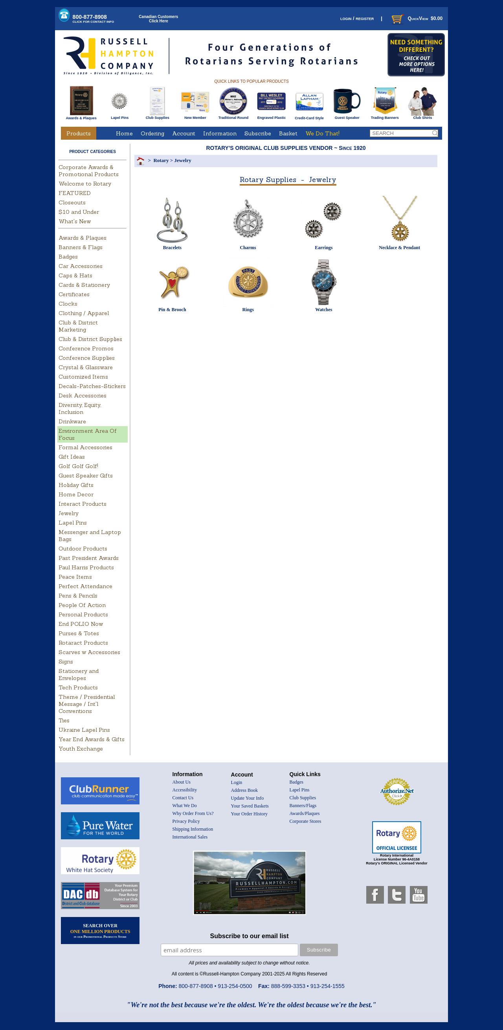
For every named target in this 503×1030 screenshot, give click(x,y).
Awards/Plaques (305, 813)
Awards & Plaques (81, 116)
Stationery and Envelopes (79, 674)
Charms (248, 247)
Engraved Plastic (271, 116)
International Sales (190, 837)
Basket (288, 133)
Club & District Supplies (90, 339)
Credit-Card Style (309, 116)
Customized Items (83, 376)
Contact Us (183, 797)
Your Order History (249, 814)
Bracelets (172, 247)
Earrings (323, 247)
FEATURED (75, 193)
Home (124, 133)
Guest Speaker (347, 116)
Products (78, 133)
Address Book (244, 790)
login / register (357, 18)
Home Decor (76, 494)
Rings (247, 309)
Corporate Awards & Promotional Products (89, 171)
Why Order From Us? (193, 813)
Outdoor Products (83, 548)
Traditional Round (233, 116)
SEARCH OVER (100, 931)
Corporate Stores (305, 821)
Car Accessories (81, 266)
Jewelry (69, 513)
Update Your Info (247, 798)
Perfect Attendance (85, 586)
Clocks (68, 303)
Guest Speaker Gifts (86, 475)
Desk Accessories (82, 395)
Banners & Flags (81, 247)
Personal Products (83, 614)
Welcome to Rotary (85, 183)
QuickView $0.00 (416, 18)
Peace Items (75, 576)
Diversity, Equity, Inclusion (80, 408)
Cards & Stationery (84, 284)
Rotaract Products (83, 642)
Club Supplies (157, 116)
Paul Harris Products (86, 567)
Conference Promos (86, 348)
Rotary (161, 160)
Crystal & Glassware (86, 367)
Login (236, 782)
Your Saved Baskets (250, 806)
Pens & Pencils (78, 595)
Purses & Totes (79, 633)
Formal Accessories (85, 447)
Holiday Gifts (76, 485)
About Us (182, 782)
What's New (75, 221)
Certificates (74, 294)
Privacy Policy (186, 821)
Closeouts (72, 202)
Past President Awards (89, 557)
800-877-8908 (93, 19)
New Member (195, 116)
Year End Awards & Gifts (92, 739)
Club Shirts (422, 116)
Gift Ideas (72, 456)
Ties (64, 720)
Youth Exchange (81, 748)
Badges (68, 256)
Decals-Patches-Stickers (92, 386)
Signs (66, 661)
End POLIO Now (81, 623)
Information (220, 133)
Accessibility (185, 790)
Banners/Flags (303, 805)
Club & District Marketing (78, 326)
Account (183, 133)
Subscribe (257, 133)
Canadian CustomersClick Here (158, 19)
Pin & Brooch (172, 309)
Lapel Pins (119, 116)
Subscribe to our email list (249, 936)
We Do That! (322, 133)
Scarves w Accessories (89, 652)
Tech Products (78, 687)
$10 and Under (79, 211)
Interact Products (82, 503)
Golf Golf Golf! (78, 466)
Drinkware (72, 421)
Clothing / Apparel (84, 313)
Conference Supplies (87, 357)
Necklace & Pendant (399, 247)
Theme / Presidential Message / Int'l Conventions (87, 704)
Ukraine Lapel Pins (84, 729)
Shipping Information (193, 829)
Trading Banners (385, 116)
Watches (323, 309)
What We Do (185, 805)
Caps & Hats (75, 275)
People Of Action (82, 605)
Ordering (152, 133)
